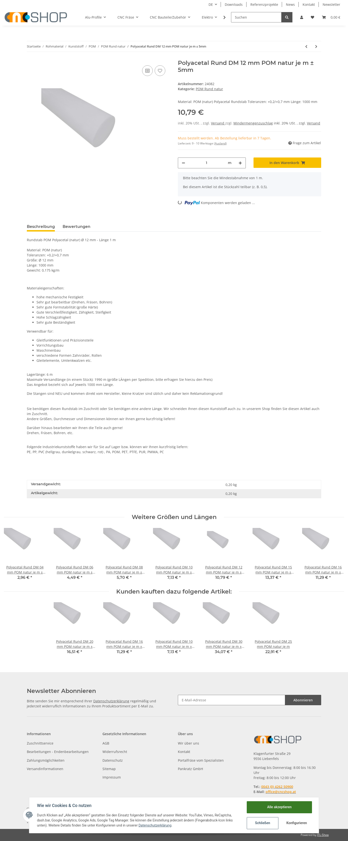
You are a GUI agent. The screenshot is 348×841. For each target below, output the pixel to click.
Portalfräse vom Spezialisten (201, 760)
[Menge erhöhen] (240, 163)
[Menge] (206, 163)
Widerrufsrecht (114, 751)
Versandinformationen (45, 768)
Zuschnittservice (40, 743)
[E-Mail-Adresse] (231, 700)
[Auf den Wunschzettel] (160, 70)
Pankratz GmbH (190, 768)
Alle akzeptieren (279, 807)
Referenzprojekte (264, 4)
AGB (105, 743)
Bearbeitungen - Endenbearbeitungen (58, 751)
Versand (218, 123)
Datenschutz (112, 760)
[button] (301, 17)
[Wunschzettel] (312, 17)
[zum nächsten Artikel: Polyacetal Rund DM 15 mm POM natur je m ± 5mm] (316, 46)
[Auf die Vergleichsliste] (147, 70)
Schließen (262, 823)
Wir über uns (188, 743)
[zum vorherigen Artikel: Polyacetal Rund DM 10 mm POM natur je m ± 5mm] (306, 46)
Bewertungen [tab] (76, 226)
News (290, 4)
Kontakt (309, 4)
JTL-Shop (323, 835)
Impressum (111, 777)
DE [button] (211, 4)
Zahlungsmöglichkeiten (46, 760)
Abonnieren (303, 700)
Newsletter (331, 4)
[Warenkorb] (331, 17)
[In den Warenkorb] (287, 162)
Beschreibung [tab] (41, 226)
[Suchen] (256, 17)
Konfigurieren (296, 823)
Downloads (234, 4)
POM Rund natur (209, 89)
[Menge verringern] (183, 163)
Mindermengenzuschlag (253, 123)
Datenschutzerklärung (111, 701)
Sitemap (109, 768)
